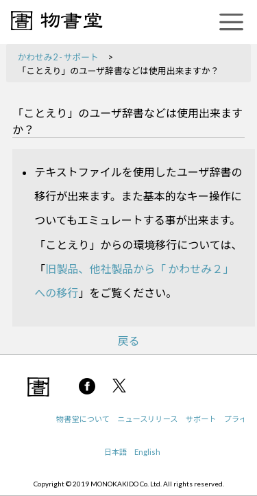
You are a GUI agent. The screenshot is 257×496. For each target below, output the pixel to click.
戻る (128, 340)
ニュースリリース (147, 418)
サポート (201, 418)
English (147, 451)
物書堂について (83, 418)
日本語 (115, 451)
